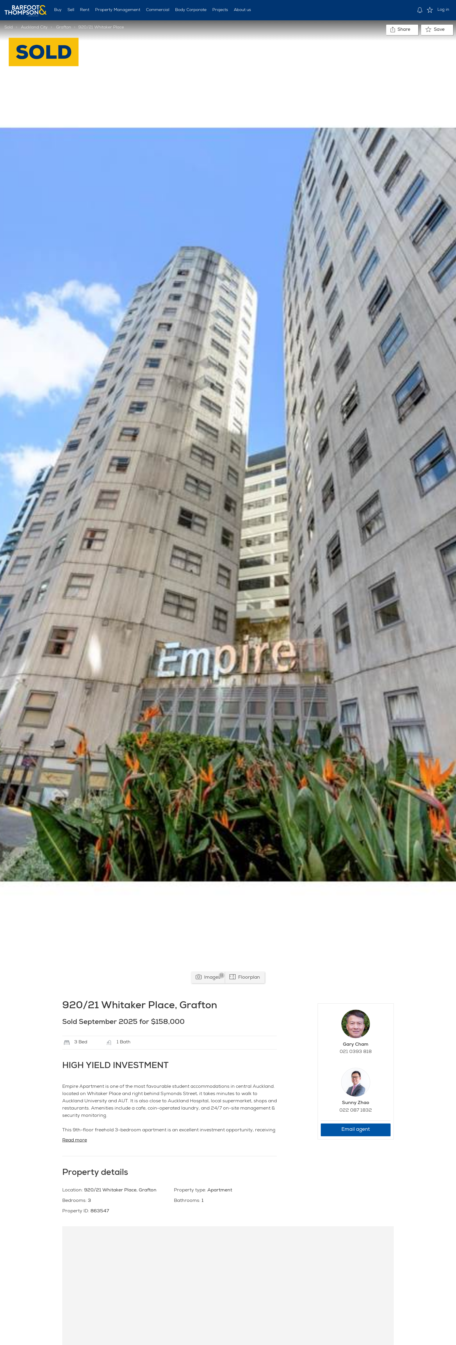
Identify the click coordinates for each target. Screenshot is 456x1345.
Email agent (355, 1129)
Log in (443, 10)
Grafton (63, 28)
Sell (70, 10)
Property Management (117, 10)
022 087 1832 (355, 1110)
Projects (220, 10)
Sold (8, 28)
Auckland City (34, 28)
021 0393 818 (356, 1052)
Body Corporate (190, 10)
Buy (58, 10)
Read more (74, 1140)
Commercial (157, 10)
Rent (84, 10)
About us (242, 10)
